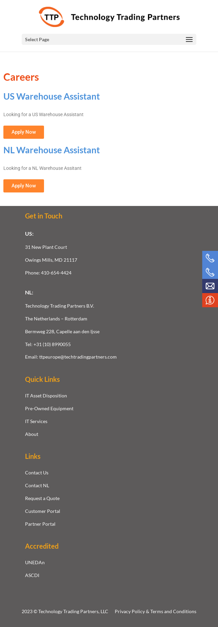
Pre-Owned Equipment (49, 408)
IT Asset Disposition (46, 395)
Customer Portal (42, 511)
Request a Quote (42, 498)
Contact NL (37, 485)
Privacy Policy (130, 611)
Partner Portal (40, 524)
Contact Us (36, 472)
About (31, 434)
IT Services (36, 421)
